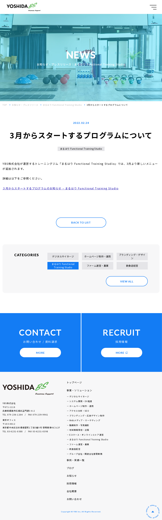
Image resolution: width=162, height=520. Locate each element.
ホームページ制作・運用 (97, 256)
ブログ (70, 468)
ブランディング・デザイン (132, 256)
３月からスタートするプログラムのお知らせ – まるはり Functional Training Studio (60, 188)
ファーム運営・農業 (98, 265)
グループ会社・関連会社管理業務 (85, 453)
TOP (5, 104)
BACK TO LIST (81, 222)
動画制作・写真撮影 (79, 425)
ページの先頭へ (152, 511)
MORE (40, 352)
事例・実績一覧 (75, 460)
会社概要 (72, 491)
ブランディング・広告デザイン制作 (87, 415)
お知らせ (72, 475)
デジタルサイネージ (63, 256)
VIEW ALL (126, 281)
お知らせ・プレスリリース (25, 104)
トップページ (74, 382)
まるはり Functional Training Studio (62, 104)
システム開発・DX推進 (80, 401)
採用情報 (72, 483)
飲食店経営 (132, 265)
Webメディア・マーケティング (84, 420)
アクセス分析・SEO (79, 410)
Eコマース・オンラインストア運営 (86, 434)
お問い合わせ (74, 499)
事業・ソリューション (79, 390)
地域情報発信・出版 (79, 429)
